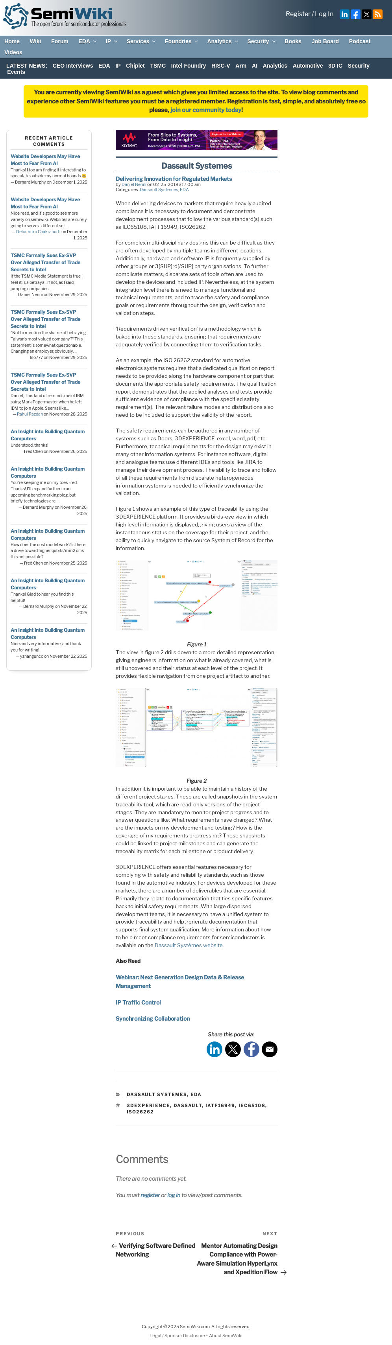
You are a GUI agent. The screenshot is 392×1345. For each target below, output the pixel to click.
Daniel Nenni (134, 184)
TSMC (158, 66)
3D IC (335, 66)
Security (261, 41)
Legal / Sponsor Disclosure (178, 1335)
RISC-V (220, 66)
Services (142, 41)
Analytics (223, 41)
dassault (188, 1105)
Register (298, 14)
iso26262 (140, 1112)
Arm (240, 66)
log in (173, 1195)
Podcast (359, 41)
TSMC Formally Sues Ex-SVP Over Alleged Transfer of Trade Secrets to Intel (45, 262)
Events (16, 72)
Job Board (325, 41)
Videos (13, 52)
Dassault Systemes (159, 189)
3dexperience (148, 1105)
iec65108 (252, 1105)
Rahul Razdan (30, 414)
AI (254, 66)
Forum (59, 41)
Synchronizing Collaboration (153, 1018)
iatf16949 (220, 1105)
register (150, 1195)
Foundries (182, 41)
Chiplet (135, 66)
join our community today (205, 110)
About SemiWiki (225, 1335)
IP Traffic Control (138, 1002)
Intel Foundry (188, 66)
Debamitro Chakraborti (38, 231)
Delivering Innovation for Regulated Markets (174, 178)
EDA (88, 41)
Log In (324, 14)
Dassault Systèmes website (189, 945)
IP (112, 41)
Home (12, 41)
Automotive (308, 66)
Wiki (35, 41)
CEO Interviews (73, 66)
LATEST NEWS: (26, 66)
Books (293, 41)
